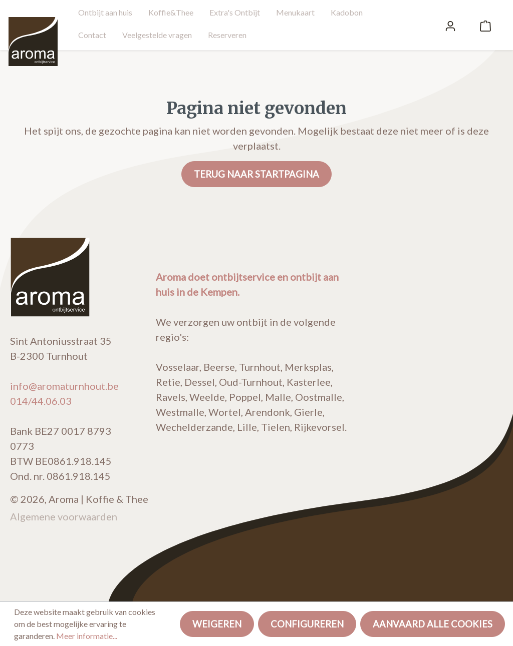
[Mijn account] (450, 25)
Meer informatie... (86, 635)
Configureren (307, 623)
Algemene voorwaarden (63, 516)
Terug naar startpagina (256, 174)
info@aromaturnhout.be (64, 386)
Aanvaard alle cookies (432, 623)
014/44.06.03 (41, 401)
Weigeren (216, 623)
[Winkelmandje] (485, 25)
